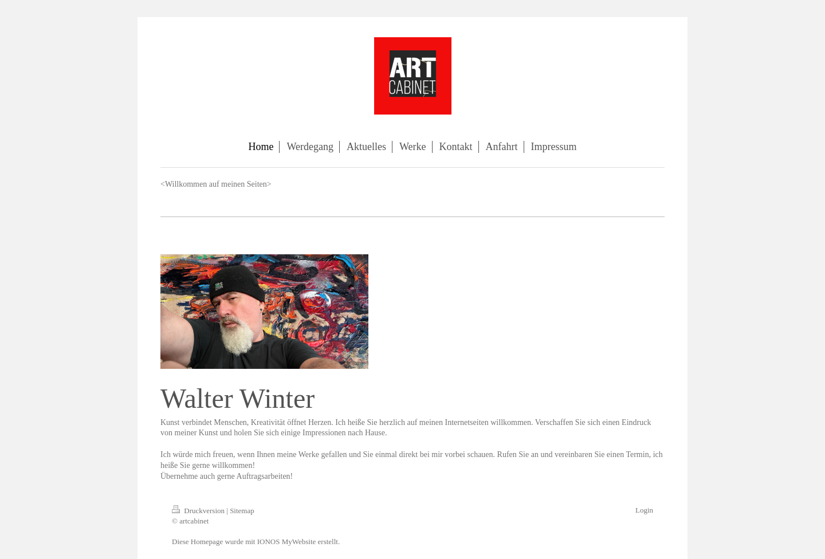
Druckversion (199, 510)
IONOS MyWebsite (286, 541)
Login (644, 510)
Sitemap (242, 510)
